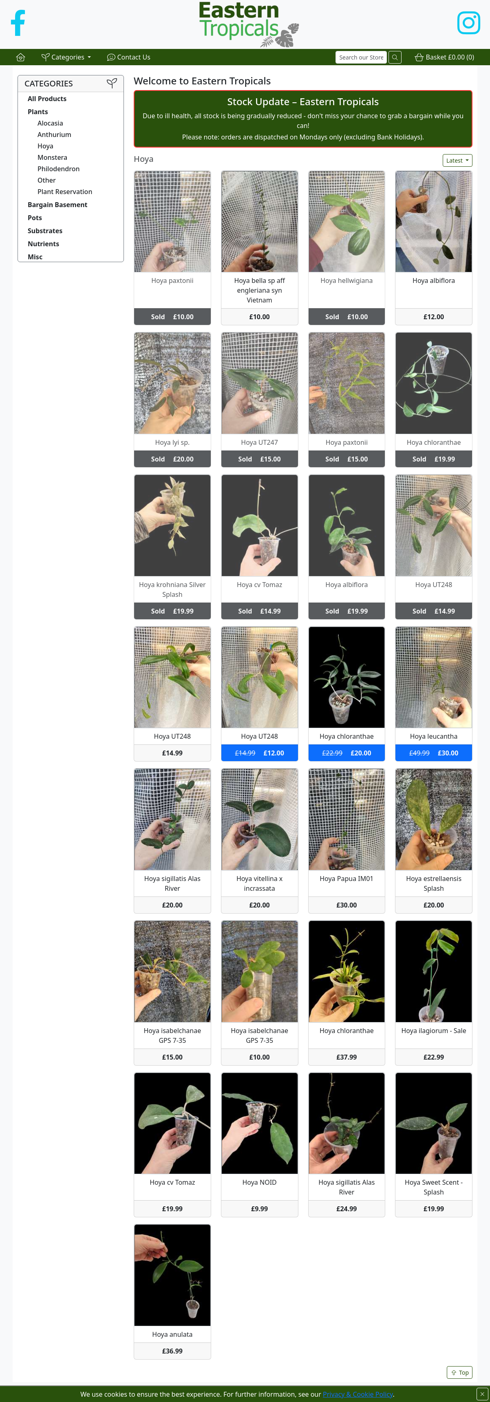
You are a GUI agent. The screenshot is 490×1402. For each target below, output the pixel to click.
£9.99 (259, 1208)
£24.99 (346, 1208)
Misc (35, 256)
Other (47, 180)
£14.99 (172, 752)
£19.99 (172, 1208)
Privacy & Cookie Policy (358, 1394)
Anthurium (54, 134)
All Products (47, 98)
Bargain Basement (58, 204)
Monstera (52, 157)
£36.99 (172, 1351)
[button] (66, 57)
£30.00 (346, 905)
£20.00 (172, 905)
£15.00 (172, 1057)
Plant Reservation (65, 191)
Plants (38, 111)
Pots (35, 217)
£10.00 (259, 316)
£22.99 (434, 1057)
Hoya (45, 145)
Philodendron (59, 168)
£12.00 (434, 316)
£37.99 (346, 1057)
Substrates (45, 230)
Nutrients (43, 243)
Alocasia (50, 123)
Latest (455, 160)
